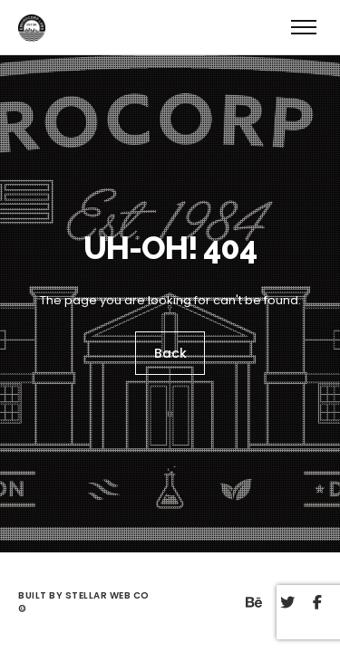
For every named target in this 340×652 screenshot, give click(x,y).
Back (170, 353)
